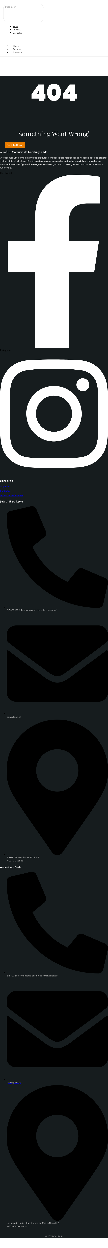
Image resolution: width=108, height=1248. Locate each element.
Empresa (4, 486)
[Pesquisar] (26, 7)
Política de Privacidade (11, 495)
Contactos (17, 52)
